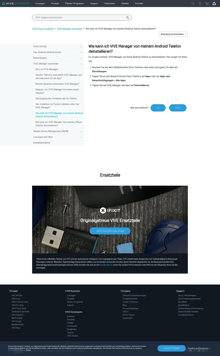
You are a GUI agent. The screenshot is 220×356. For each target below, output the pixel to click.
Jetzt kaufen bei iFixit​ (110, 231)
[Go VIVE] (214, 3)
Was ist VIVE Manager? (47, 69)
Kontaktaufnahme (41, 142)
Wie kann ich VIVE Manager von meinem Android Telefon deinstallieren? (59, 115)
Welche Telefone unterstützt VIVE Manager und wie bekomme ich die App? (58, 77)
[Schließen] (193, 3)
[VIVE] (15, 3)
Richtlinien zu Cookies (17, 350)
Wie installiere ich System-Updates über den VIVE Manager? (57, 106)
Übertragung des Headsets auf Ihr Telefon (56, 98)
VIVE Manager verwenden (69, 28)
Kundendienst (106, 265)
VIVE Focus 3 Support (43, 28)
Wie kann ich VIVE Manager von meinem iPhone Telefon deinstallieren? (58, 124)
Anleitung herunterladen (172, 34)
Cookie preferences (198, 348)
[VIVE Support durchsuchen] (126, 17)
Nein (177, 107)
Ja (158, 107)
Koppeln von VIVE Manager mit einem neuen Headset (57, 91)
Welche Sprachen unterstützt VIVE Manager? (57, 84)
